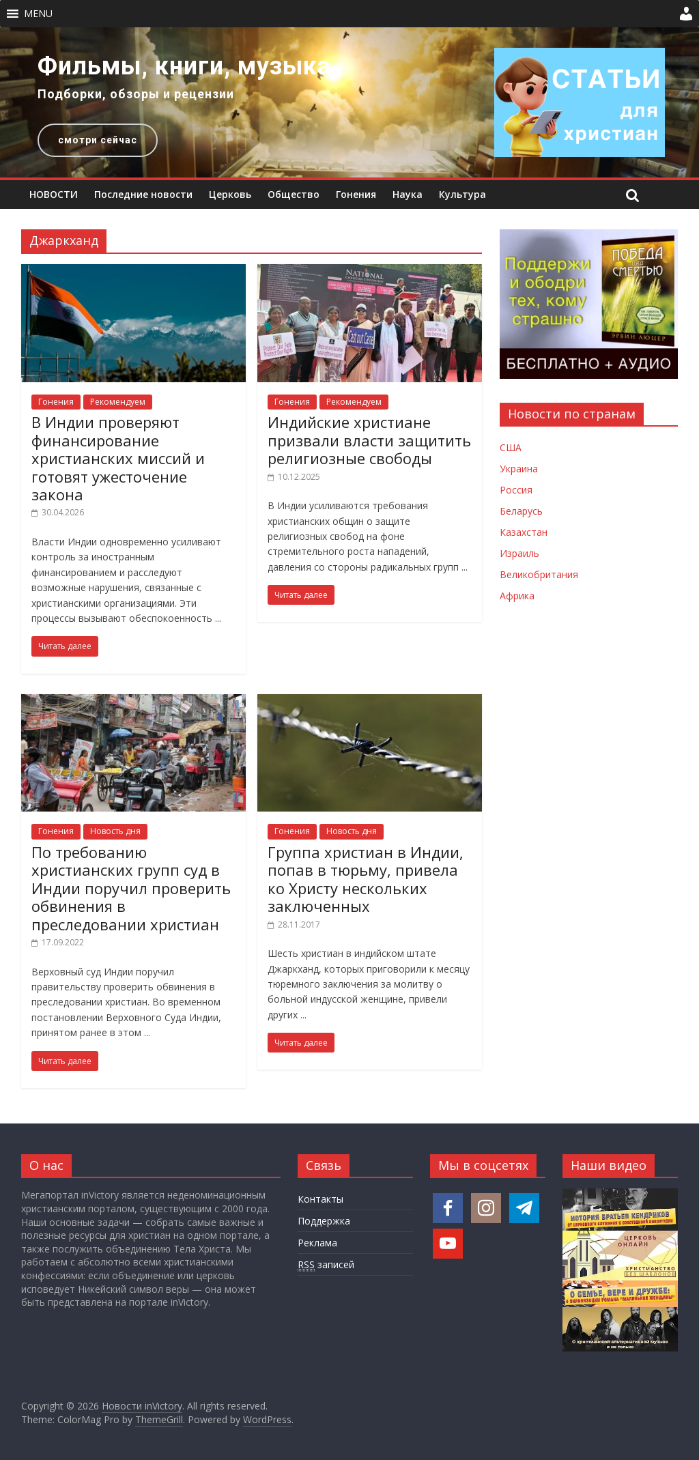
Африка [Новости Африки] (517, 595)
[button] (38, 13)
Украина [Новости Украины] (519, 468)
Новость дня (115, 831)
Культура (462, 194)
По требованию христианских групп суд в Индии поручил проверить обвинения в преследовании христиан (131, 888)
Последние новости (143, 194)
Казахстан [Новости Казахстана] (523, 532)
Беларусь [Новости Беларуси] (521, 510)
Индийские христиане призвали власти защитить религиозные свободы (369, 440)
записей (326, 1265)
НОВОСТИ (53, 194)
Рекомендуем (117, 401)
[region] (349, 102)
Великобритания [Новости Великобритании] (539, 574)
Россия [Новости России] (516, 489)
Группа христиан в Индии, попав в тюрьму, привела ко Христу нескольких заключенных (365, 879)
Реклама (317, 1242)
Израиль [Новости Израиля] (519, 553)
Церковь (230, 194)
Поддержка (324, 1220)
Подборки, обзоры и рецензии (136, 94)
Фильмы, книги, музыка (184, 66)
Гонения (356, 194)
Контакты (320, 1198)
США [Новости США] (511, 447)
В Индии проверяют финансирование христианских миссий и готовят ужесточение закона (118, 458)
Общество (293, 194)
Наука (408, 194)
